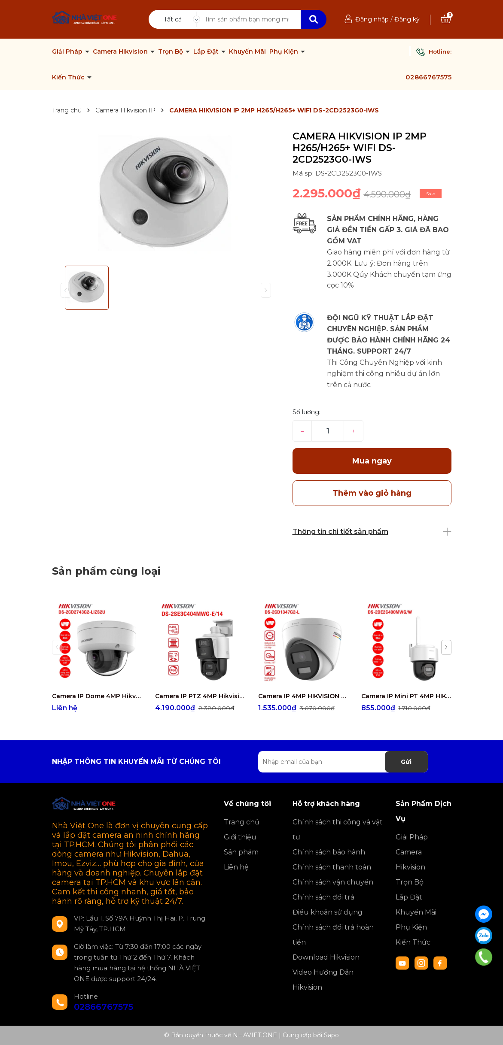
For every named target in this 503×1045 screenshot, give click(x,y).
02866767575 (428, 77)
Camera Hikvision (121, 51)
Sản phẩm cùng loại (106, 571)
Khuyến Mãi (247, 51)
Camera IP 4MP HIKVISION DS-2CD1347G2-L (303, 696)
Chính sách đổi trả (323, 897)
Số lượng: (306, 412)
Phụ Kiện (284, 51)
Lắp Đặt (206, 51)
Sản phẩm (241, 852)
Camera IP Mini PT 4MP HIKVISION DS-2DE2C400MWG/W (406, 696)
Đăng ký (407, 19)
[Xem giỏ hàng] (446, 19)
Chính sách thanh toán (332, 867)
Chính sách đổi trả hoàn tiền (333, 934)
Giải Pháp (68, 51)
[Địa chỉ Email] (343, 761)
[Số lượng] (327, 431)
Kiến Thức (69, 77)
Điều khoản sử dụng (328, 912)
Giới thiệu (240, 837)
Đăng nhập (372, 19)
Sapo (331, 1035)
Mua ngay (372, 461)
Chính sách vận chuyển (333, 882)
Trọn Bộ (171, 51)
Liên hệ (236, 867)
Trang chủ (241, 822)
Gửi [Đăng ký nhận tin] (406, 762)
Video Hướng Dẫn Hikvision (323, 979)
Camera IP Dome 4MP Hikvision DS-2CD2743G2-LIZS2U (97, 696)
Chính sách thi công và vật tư (338, 829)
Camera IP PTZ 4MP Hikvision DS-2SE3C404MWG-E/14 (200, 696)
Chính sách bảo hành (329, 852)
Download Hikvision (326, 957)
